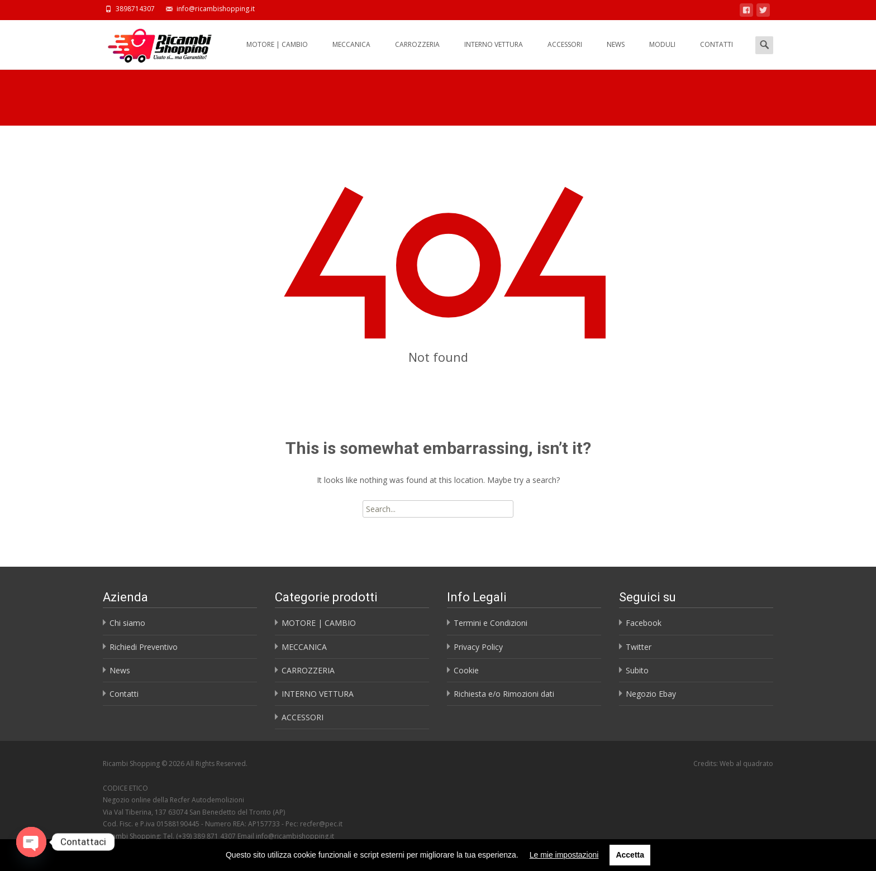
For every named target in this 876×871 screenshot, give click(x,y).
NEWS (616, 54)
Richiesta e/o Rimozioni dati (504, 693)
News (120, 670)
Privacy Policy (478, 647)
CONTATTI (716, 54)
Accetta (630, 854)
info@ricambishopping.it (295, 836)
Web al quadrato (746, 763)
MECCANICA (351, 54)
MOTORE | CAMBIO (277, 54)
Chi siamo (127, 623)
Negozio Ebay (651, 693)
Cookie (466, 670)
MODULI (662, 54)
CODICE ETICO (125, 788)
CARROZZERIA (417, 54)
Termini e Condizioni (490, 623)
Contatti (124, 693)
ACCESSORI (565, 54)
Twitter (638, 647)
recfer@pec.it (321, 824)
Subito (637, 670)
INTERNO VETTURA (493, 54)
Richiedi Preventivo (144, 647)
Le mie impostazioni (564, 854)
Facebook (643, 623)
